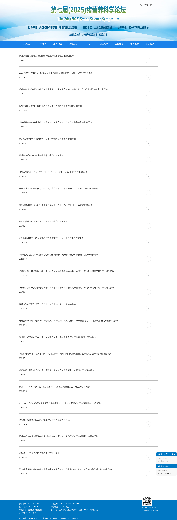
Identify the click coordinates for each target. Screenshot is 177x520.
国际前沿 (104, 44)
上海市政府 (43, 518)
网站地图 (54, 507)
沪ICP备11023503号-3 (27, 513)
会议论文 (119, 44)
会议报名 (57, 44)
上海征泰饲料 (64, 518)
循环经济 (53, 518)
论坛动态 (134, 44)
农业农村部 (32, 518)
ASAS (88, 44)
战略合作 (73, 44)
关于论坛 (42, 44)
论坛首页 (27, 44)
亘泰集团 (74, 518)
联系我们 (150, 44)
